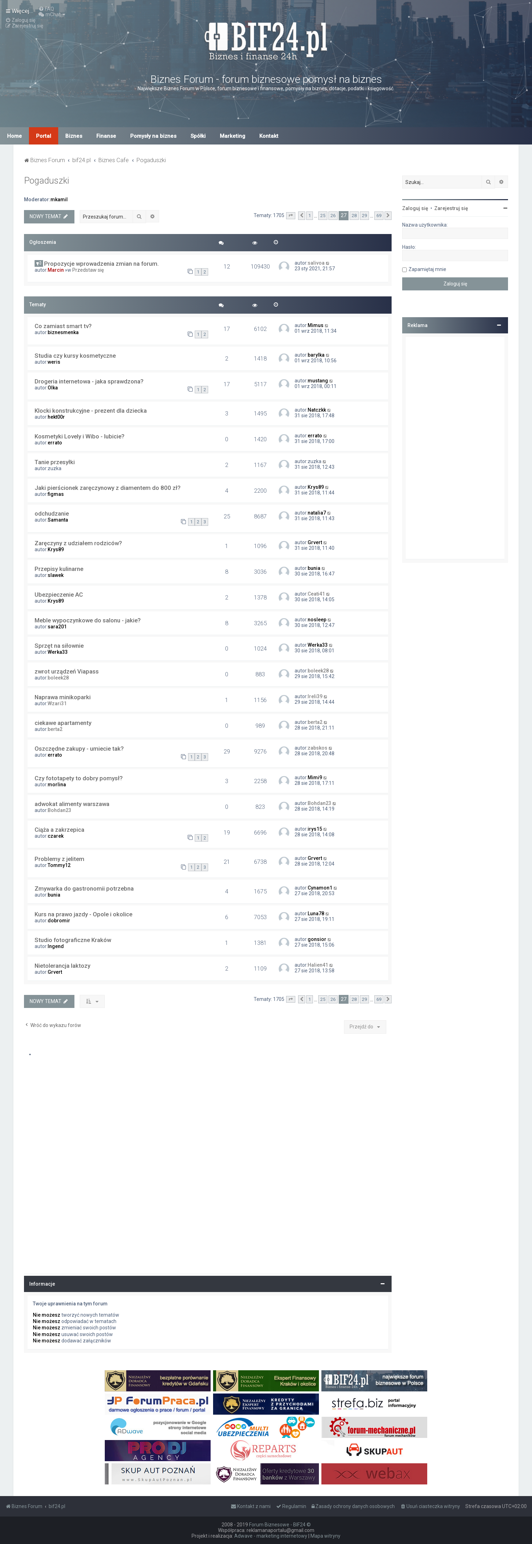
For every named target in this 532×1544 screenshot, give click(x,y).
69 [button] (378, 215)
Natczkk (317, 410)
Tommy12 (59, 865)
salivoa (316, 263)
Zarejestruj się (451, 208)
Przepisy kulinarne (59, 568)
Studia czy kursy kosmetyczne (75, 355)
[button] (290, 215)
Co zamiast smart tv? (63, 326)
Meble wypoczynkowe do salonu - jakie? (88, 620)
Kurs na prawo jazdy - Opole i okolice (83, 914)
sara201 (57, 626)
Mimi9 (315, 777)
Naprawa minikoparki (63, 697)
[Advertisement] (455, 448)
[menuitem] (46, 9)
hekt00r (56, 417)
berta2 (55, 729)
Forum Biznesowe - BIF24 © (280, 1524)
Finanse (106, 136)
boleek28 (58, 678)
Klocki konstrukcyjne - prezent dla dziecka (91, 410)
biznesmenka (63, 332)
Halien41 (318, 965)
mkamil (59, 199)
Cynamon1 (320, 888)
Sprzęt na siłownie (59, 645)
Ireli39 (315, 696)
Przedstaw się (88, 270)
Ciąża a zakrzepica (59, 829)
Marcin (56, 270)
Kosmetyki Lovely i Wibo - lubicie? (80, 436)
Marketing (232, 136)
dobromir (59, 920)
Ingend (56, 946)
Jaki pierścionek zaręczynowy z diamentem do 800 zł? (108, 487)
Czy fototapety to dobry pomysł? (79, 778)
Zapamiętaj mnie (427, 269)
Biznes (73, 136)
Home (14, 136)
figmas (56, 494)
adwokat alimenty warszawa (72, 803)
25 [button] (322, 215)
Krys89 (316, 487)
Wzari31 (57, 703)
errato (55, 442)
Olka (53, 387)
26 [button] (333, 215)
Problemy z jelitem (59, 858)
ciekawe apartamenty (63, 722)
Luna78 (316, 913)
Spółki (198, 136)
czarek (56, 836)
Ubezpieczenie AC (59, 594)
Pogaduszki (46, 181)
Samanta (58, 520)
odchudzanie (52, 513)
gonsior (317, 939)
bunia (314, 568)
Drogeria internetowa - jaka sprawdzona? (89, 381)
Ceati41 (316, 594)
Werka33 (58, 652)
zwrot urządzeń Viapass (67, 671)
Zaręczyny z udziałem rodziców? (78, 543)
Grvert (315, 542)
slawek (56, 575)
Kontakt (268, 136)
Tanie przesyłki (55, 462)
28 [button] (354, 215)
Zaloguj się (415, 208)
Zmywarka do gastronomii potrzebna (84, 888)
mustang (318, 380)
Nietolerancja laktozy (62, 965)
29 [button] (364, 215)
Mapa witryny (325, 1536)
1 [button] (309, 215)
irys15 (315, 829)
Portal (43, 136)
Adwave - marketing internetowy (270, 1536)
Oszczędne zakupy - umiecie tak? (79, 748)
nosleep (317, 619)
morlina (57, 784)
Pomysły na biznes (153, 136)
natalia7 (317, 513)
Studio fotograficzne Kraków (73, 939)
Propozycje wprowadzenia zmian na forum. (101, 263)
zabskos (317, 748)
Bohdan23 (59, 810)
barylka (316, 355)
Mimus (316, 325)
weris (54, 362)
